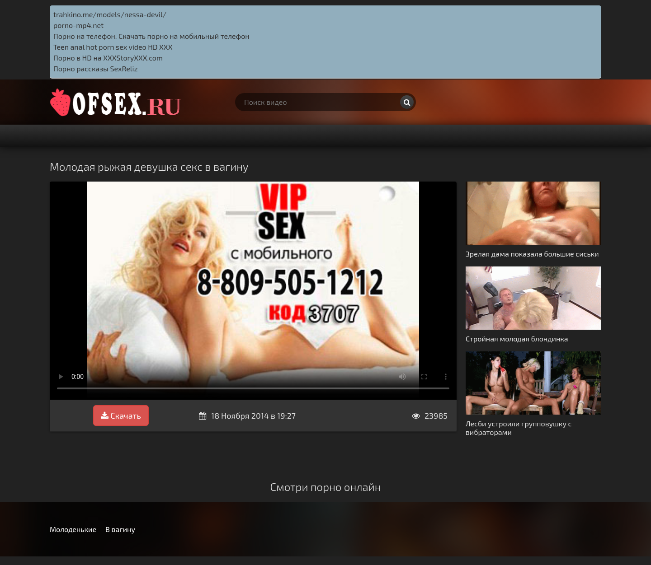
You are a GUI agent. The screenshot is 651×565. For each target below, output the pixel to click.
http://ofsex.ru (117, 102)
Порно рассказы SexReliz (95, 68)
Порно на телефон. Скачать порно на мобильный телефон (151, 36)
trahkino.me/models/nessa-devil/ (109, 14)
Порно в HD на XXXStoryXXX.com (108, 57)
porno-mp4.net (78, 25)
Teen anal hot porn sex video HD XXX (112, 46)
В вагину (120, 529)
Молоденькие (73, 529)
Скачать (121, 415)
